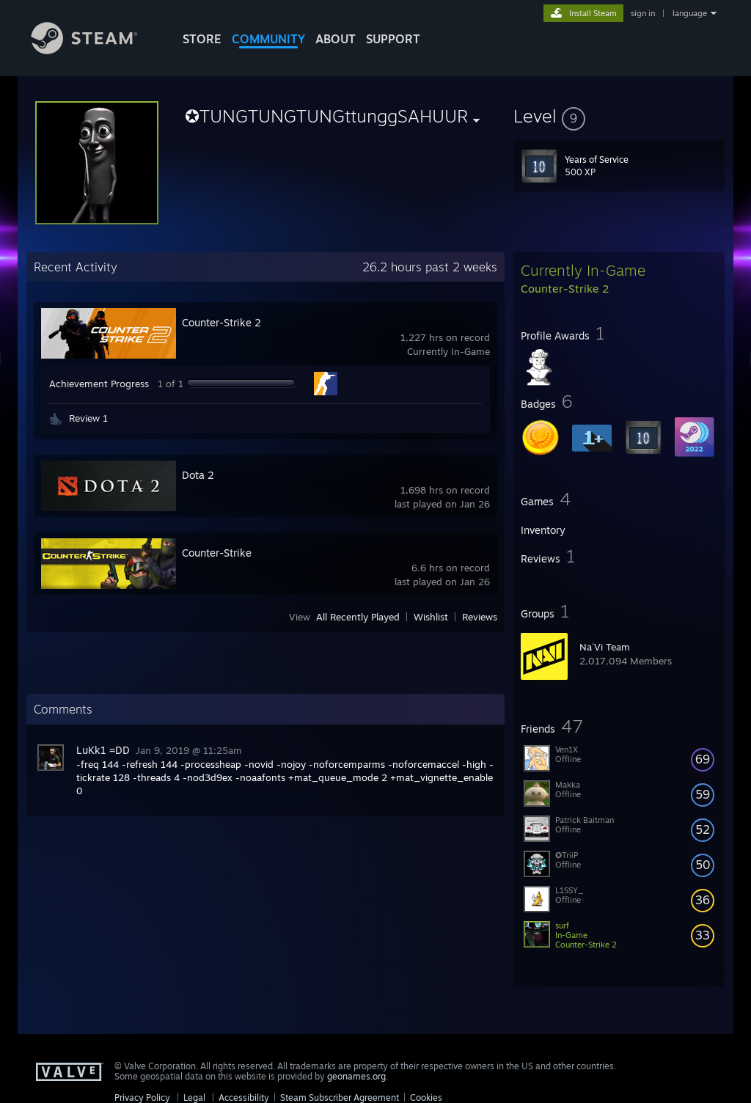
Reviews (479, 617)
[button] (619, 116)
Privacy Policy (142, 1097)
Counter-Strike (217, 552)
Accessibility (244, 1097)
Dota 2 (198, 475)
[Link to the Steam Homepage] (95, 50)
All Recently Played (358, 617)
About (335, 39)
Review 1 (88, 418)
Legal (194, 1097)
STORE (202, 39)
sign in (643, 13)
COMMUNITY (268, 39)
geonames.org (356, 1076)
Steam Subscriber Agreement (339, 1097)
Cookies (426, 1097)
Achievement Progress (99, 383)
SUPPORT (393, 39)
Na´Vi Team (604, 647)
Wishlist (431, 617)
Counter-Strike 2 (221, 322)
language (690, 13)
